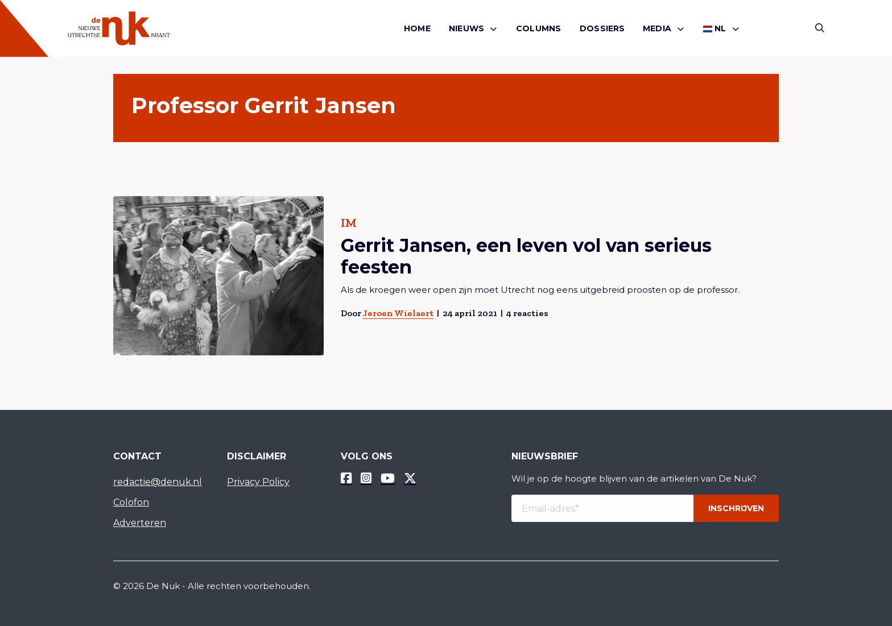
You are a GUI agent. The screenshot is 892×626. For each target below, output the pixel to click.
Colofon (131, 502)
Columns (538, 28)
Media (657, 28)
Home (417, 28)
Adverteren (139, 522)
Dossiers (602, 28)
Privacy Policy (258, 481)
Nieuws (466, 28)
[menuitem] (417, 29)
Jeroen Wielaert (398, 313)
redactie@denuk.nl (157, 481)
